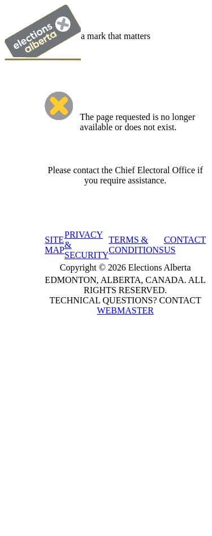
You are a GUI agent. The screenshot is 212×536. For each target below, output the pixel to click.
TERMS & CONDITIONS (136, 245)
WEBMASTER (125, 310)
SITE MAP (54, 245)
